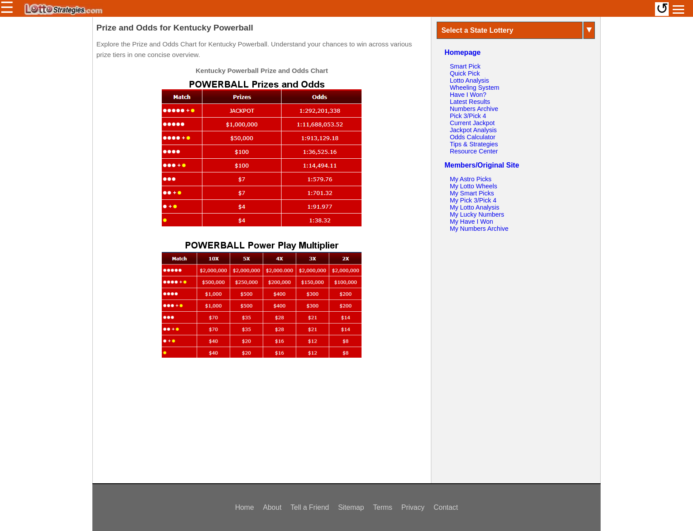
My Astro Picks (470, 179)
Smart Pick (465, 66)
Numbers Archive (474, 108)
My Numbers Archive (479, 228)
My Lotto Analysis (474, 207)
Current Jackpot (472, 122)
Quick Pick (465, 73)
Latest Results (470, 101)
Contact (446, 507)
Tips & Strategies (474, 144)
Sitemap (351, 507)
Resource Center (474, 151)
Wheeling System (474, 87)
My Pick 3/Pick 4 (473, 200)
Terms (382, 507)
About (272, 507)
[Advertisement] (261, 424)
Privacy (412, 507)
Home (244, 507)
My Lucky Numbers (477, 214)
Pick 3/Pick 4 (468, 115)
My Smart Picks (472, 193)
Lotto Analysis (469, 80)
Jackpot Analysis (473, 130)
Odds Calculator (472, 137)
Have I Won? (468, 94)
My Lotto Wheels (473, 186)
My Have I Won (471, 221)
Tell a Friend (309, 507)
